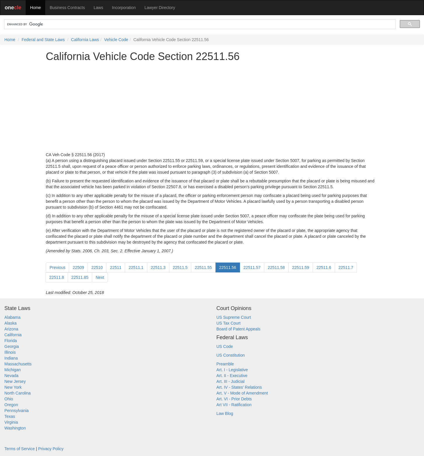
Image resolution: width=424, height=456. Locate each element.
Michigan (12, 369)
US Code (224, 346)
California (13, 334)
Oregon (11, 404)
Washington (15, 428)
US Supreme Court (233, 317)
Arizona (11, 329)
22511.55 (203, 267)
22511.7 (346, 267)
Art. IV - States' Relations (239, 387)
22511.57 (251, 267)
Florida (10, 340)
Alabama (12, 317)
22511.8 (56, 277)
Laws (98, 7)
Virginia (11, 422)
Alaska (10, 323)
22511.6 (323, 267)
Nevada (11, 375)
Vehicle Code (116, 39)
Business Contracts (67, 7)
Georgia (11, 346)
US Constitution (230, 355)
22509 (78, 267)
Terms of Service (19, 448)
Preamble (225, 364)
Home (35, 7)
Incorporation (124, 7)
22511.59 (300, 267)
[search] (199, 24)
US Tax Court (228, 323)
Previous (57, 267)
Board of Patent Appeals (238, 329)
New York (13, 387)
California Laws (85, 39)
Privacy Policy (51, 448)
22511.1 (136, 267)
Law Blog (224, 413)
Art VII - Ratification (234, 404)
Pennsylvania (16, 410)
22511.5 (180, 267)
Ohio (8, 399)
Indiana (11, 358)
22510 (97, 267)
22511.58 (276, 267)
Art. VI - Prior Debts (234, 399)
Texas (9, 416)
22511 (115, 267)
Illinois (10, 352)
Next (100, 277)
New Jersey (15, 381)
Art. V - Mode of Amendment (242, 393)
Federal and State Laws (43, 39)
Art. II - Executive (232, 375)
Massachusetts (17, 364)
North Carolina (17, 393)
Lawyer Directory (159, 7)
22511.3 (158, 267)
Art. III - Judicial (230, 381)
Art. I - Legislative (232, 369)
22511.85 (79, 277)
